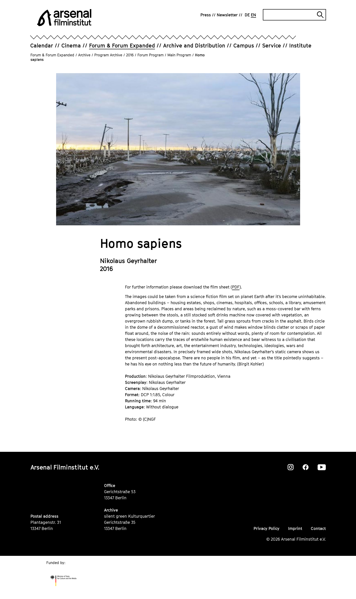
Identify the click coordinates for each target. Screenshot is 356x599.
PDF (235, 287)
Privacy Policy (266, 528)
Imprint (295, 528)
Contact (318, 528)
